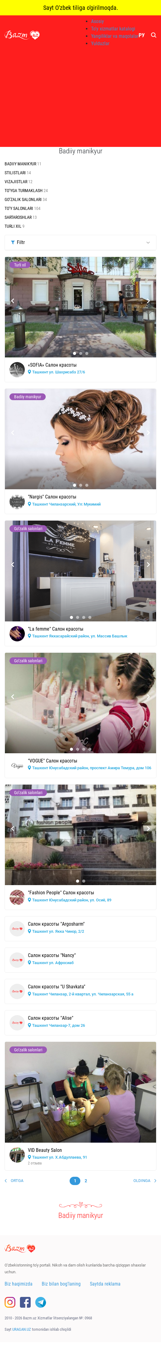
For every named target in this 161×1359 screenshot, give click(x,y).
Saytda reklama (105, 1284)
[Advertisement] (80, 98)
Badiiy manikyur (21, 163)
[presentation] (12, 301)
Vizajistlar (16, 181)
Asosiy (97, 21)
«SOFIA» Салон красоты (52, 365)
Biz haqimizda (19, 1284)
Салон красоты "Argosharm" (56, 924)
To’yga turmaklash (24, 190)
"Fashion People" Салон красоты (61, 893)
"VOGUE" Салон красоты (52, 761)
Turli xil (13, 226)
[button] (74, 353)
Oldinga (141, 1180)
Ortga (17, 1180)
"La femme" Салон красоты (55, 629)
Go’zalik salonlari (24, 199)
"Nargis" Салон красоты (52, 497)
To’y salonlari (19, 208)
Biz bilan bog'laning (61, 1284)
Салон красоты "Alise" (50, 1018)
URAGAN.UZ (21, 1329)
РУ (142, 35)
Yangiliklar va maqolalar (115, 36)
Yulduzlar (100, 43)
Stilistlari (16, 172)
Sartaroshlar (19, 217)
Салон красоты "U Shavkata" (56, 987)
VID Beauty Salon (45, 1150)
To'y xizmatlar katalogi (113, 29)
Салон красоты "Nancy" (52, 955)
